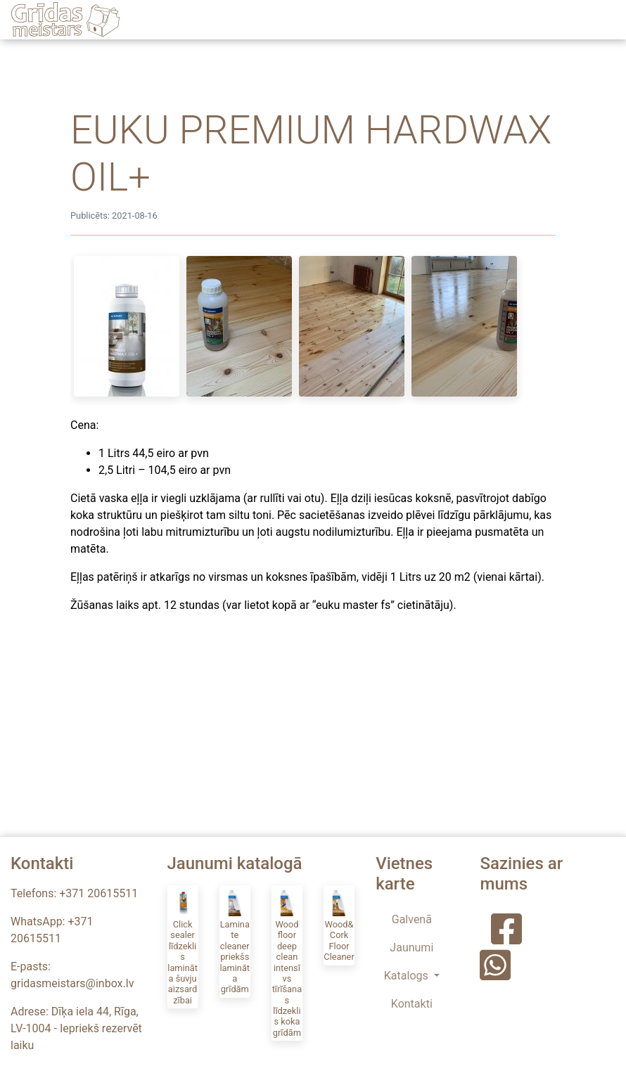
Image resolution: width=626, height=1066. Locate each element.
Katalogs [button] (407, 975)
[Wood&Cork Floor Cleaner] (339, 925)
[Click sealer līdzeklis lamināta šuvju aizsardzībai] (182, 946)
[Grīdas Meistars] (65, 19)
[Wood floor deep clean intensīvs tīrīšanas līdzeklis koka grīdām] (287, 963)
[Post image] (126, 326)
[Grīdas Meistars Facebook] (506, 938)
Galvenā (412, 919)
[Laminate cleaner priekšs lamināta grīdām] (234, 941)
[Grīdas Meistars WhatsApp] (492, 974)
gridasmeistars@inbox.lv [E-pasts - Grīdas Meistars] (72, 983)
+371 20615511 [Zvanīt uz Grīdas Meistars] (98, 893)
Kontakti (412, 1003)
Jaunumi (411, 947)
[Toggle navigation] (603, 19)
